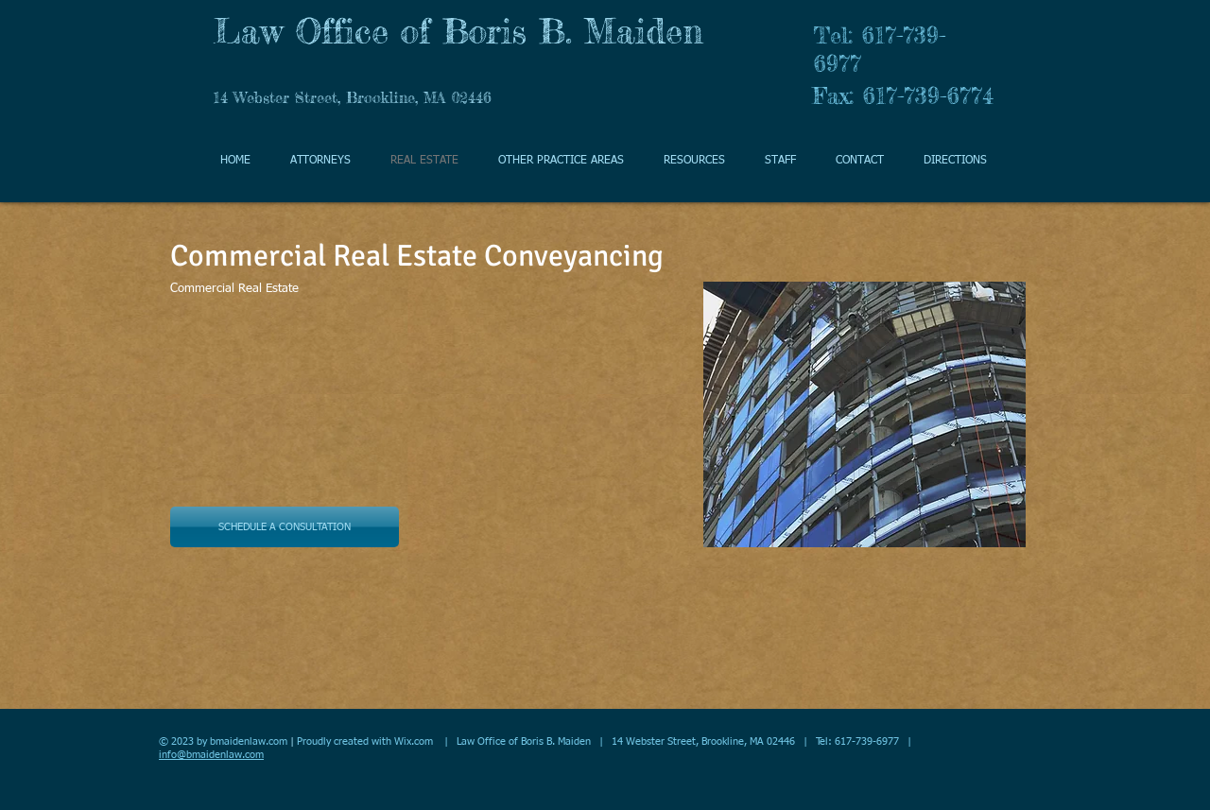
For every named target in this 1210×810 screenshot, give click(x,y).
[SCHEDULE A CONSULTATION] (284, 527)
